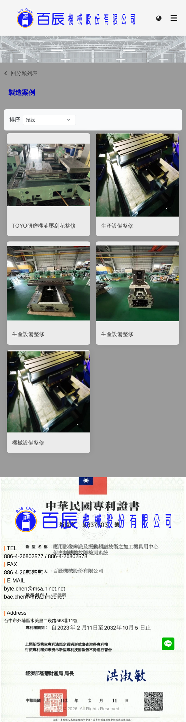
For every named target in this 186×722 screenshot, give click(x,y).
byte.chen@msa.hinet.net (34, 589)
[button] (159, 17)
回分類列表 (24, 73)
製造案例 (21, 92)
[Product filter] (49, 120)
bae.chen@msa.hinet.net (34, 597)
